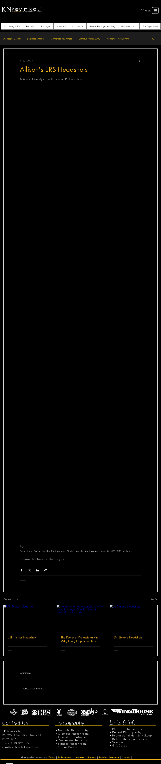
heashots (104, 551)
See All (154, 598)
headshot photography (86, 551)
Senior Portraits (69, 747)
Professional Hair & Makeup (132, 735)
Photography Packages (128, 729)
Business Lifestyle (35, 38)
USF (113, 551)
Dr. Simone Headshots (128, 637)
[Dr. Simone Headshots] (133, 618)
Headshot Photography (118, 38)
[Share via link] (45, 570)
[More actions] (139, 60)
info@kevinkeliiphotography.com (21, 747)
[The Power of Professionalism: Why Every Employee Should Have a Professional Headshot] (80, 618)
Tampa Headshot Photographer (49, 551)
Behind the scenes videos (130, 739)
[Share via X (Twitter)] (29, 570)
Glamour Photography (89, 38)
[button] (146, 10)
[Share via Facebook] (21, 570)
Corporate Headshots (61, 38)
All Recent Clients (12, 38)
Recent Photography (126, 732)
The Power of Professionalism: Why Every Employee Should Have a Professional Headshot (80, 639)
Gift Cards (119, 745)
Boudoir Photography (73, 730)
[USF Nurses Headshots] (27, 618)
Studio (70, 551)
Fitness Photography (72, 743)
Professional (26, 551)
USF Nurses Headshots (22, 637)
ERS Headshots (124, 551)
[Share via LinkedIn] (37, 570)
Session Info (120, 742)
